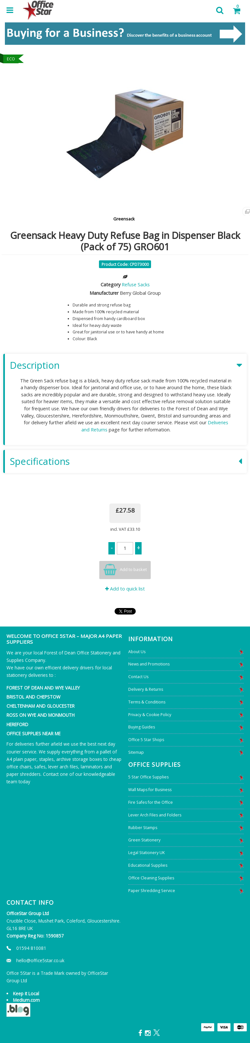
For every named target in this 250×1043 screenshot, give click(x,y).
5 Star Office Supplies (148, 777)
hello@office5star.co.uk (40, 960)
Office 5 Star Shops (146, 739)
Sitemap (136, 752)
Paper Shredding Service (151, 890)
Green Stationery (144, 840)
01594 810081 (31, 948)
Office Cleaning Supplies (151, 878)
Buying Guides (141, 727)
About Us (137, 651)
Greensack (124, 219)
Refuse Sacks (136, 284)
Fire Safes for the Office (150, 802)
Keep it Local (26, 993)
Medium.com (26, 1000)
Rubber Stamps (142, 827)
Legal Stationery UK (146, 852)
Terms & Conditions (146, 702)
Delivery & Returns (145, 689)
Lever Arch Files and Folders (154, 815)
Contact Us (138, 676)
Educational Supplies (147, 865)
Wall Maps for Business (150, 789)
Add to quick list (125, 589)
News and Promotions (149, 664)
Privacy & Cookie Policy (149, 714)
